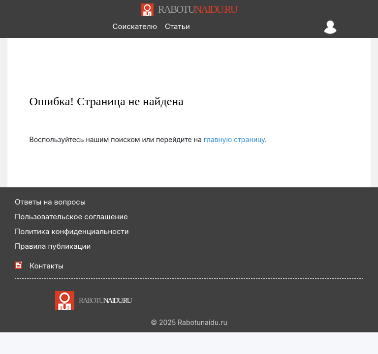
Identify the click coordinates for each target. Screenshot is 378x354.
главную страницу (234, 139)
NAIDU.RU (197, 9)
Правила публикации (53, 246)
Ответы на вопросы (50, 201)
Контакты (46, 265)
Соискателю (134, 26)
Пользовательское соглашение (71, 216)
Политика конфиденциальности (72, 231)
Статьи (177, 26)
